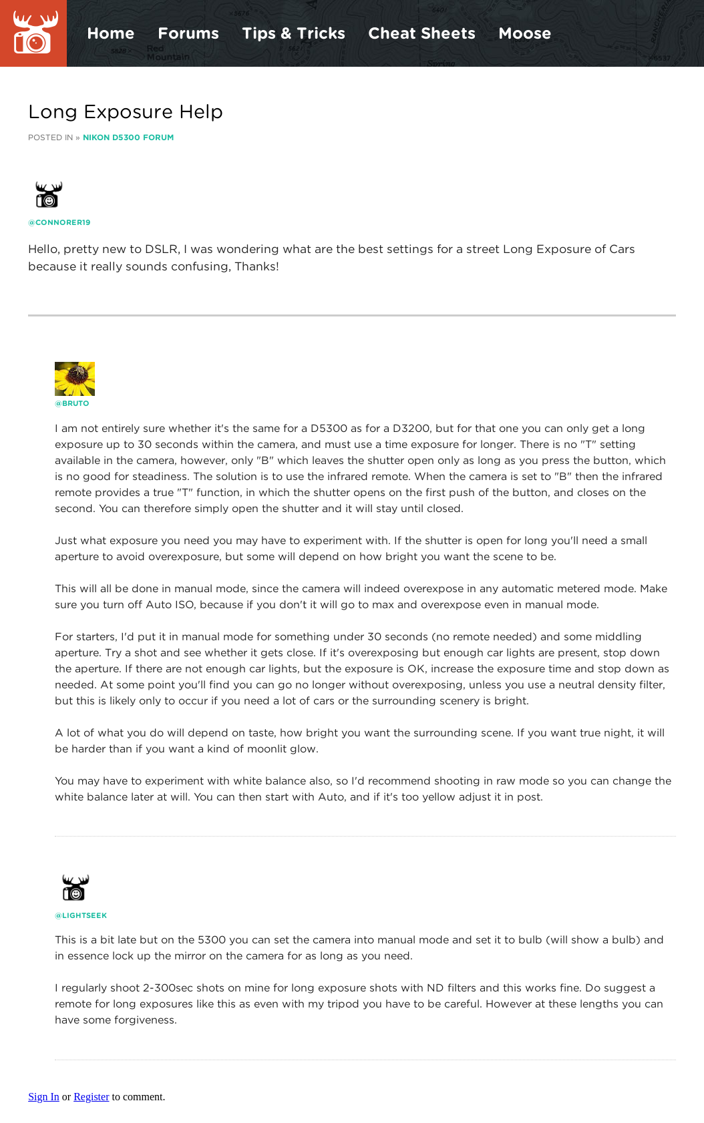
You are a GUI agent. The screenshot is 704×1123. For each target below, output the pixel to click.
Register (91, 1096)
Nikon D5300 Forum (128, 137)
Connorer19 (62, 222)
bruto (76, 403)
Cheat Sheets (422, 33)
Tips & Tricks (293, 33)
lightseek (84, 915)
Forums (188, 33)
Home (111, 33)
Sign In (43, 1096)
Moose (525, 33)
